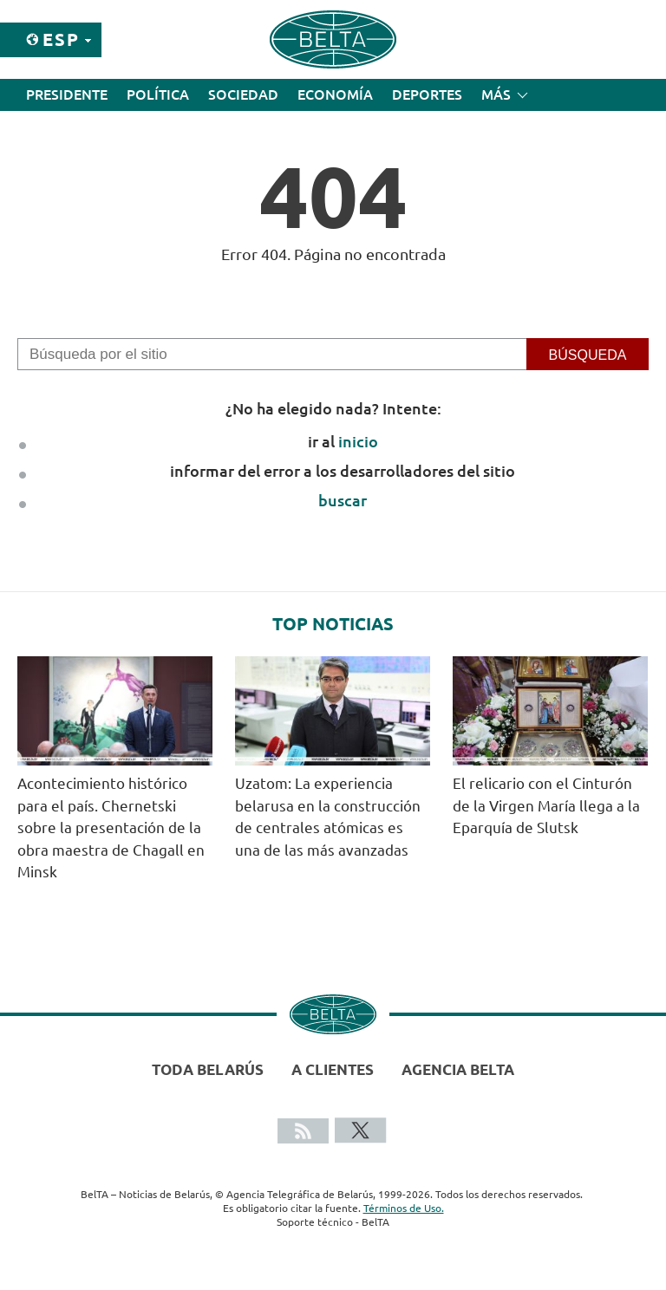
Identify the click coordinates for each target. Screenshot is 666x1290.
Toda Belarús (208, 1069)
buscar (342, 500)
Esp (61, 39)
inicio (358, 441)
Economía (335, 94)
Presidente (67, 94)
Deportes (427, 94)
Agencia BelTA (458, 1069)
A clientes (332, 1069)
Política (158, 94)
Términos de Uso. (403, 1208)
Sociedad (243, 94)
